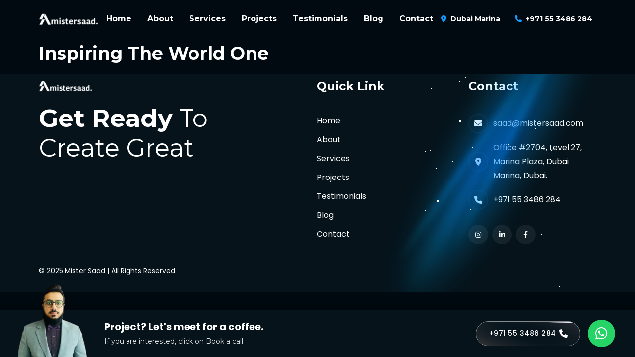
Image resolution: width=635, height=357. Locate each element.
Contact (416, 18)
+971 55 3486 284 (559, 18)
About (160, 18)
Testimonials (320, 18)
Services (207, 18)
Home (118, 18)
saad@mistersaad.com (538, 123)
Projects (259, 18)
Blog (373, 18)
